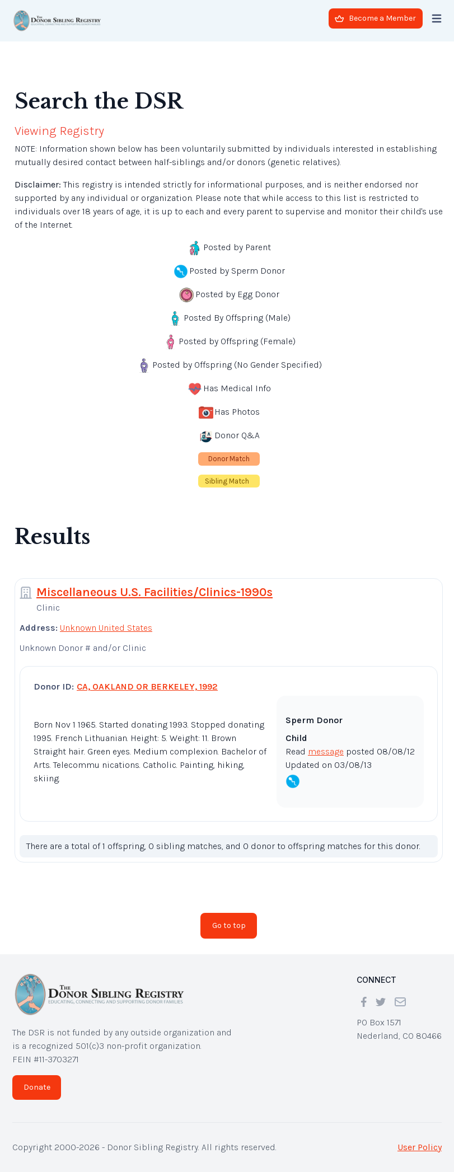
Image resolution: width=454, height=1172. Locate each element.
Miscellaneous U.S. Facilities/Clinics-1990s (154, 592)
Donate (37, 1087)
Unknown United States (106, 627)
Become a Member (375, 18)
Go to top (229, 925)
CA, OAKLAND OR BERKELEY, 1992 (147, 686)
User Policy (419, 1147)
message (326, 751)
